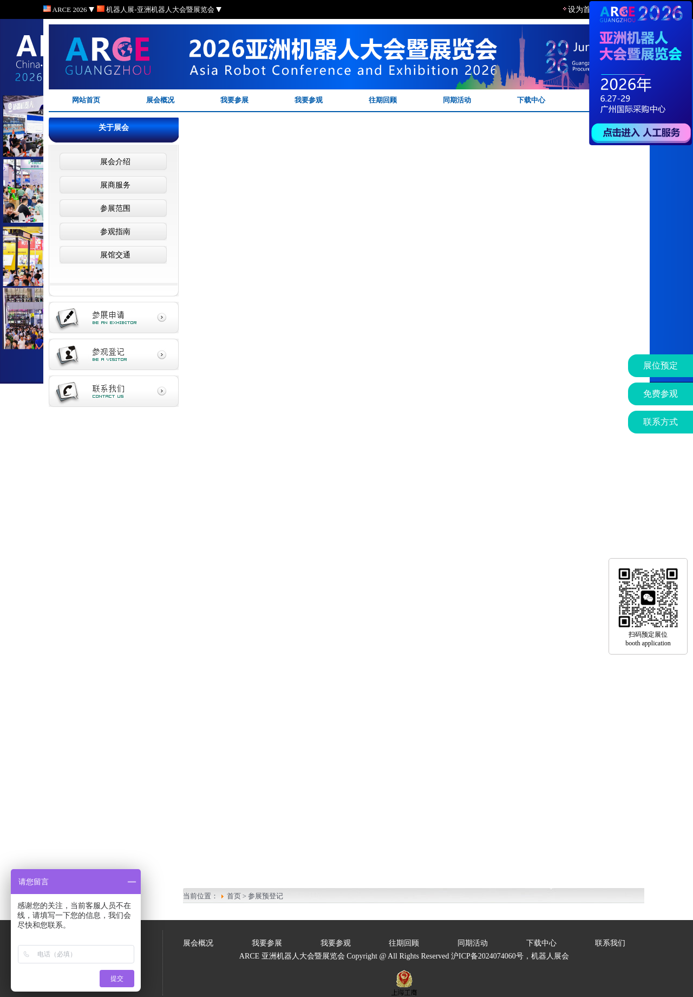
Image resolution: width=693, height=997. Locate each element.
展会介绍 (113, 162)
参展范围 (113, 208)
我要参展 (234, 100)
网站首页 (86, 100)
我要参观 (309, 100)
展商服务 (113, 185)
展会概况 (160, 100)
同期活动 (457, 100)
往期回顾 (383, 100)
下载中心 (531, 100)
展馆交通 (113, 255)
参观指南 (113, 232)
